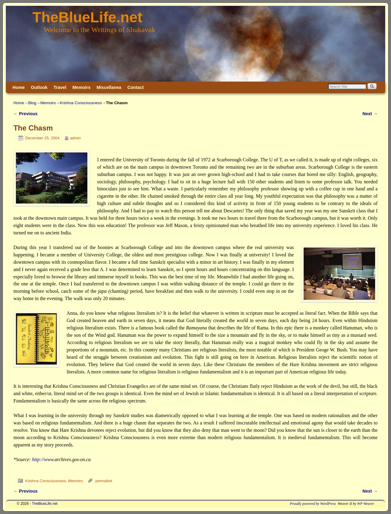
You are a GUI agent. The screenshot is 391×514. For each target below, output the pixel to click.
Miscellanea (109, 87)
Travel (59, 87)
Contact (135, 87)
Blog (32, 103)
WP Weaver (365, 503)
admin (75, 138)
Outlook (39, 87)
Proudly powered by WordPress (313, 503)
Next (370, 113)
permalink (103, 481)
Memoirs (81, 87)
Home (19, 87)
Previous (25, 113)
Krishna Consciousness (81, 103)
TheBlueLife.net (87, 17)
